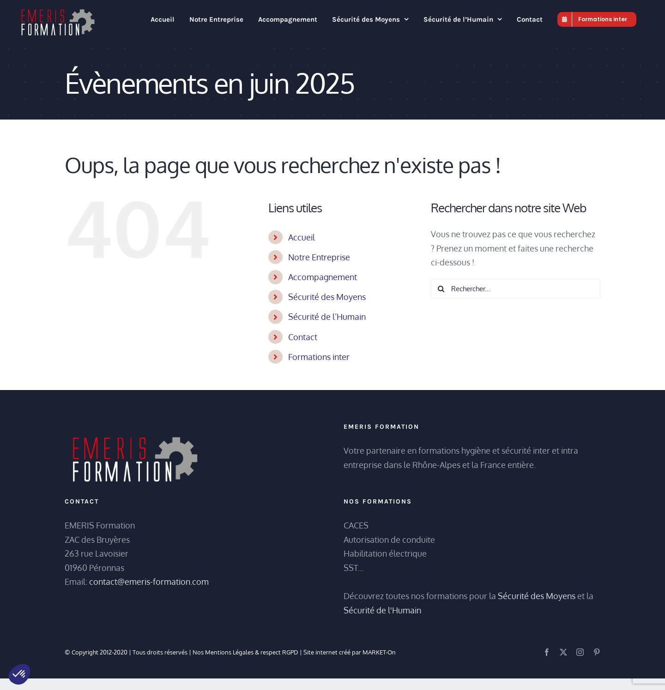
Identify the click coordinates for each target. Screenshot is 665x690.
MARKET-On (379, 652)
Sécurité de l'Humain (382, 610)
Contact (302, 337)
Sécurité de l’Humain (327, 317)
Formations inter (319, 357)
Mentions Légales (229, 652)
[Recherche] (441, 289)
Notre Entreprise (319, 257)
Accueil (301, 237)
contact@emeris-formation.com (149, 581)
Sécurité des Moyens (327, 297)
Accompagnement (322, 277)
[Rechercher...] (515, 289)
